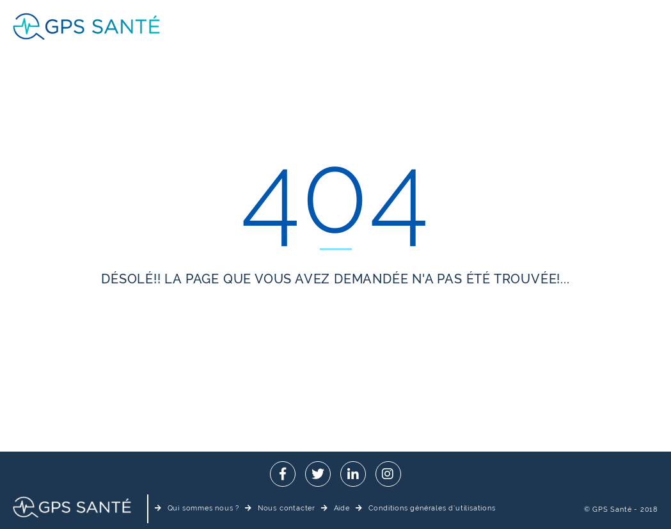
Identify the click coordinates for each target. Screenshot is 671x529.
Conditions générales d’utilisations (426, 508)
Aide (335, 508)
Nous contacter (280, 508)
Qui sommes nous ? (197, 508)
